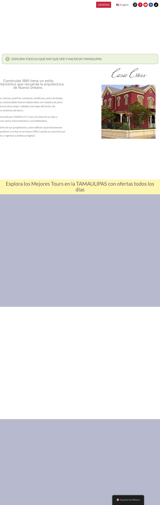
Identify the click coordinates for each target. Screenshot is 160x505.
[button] (80, 60)
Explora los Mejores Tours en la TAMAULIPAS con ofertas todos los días (80, 186)
